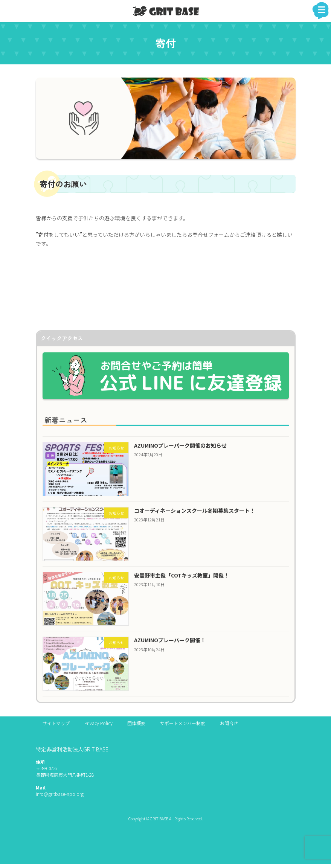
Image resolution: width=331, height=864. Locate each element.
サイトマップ (56, 723)
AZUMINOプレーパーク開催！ (169, 640)
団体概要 (136, 723)
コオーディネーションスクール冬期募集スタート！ (194, 510)
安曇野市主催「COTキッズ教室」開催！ (181, 575)
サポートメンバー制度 (182, 723)
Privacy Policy (98, 723)
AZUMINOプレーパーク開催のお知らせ (180, 445)
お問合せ (229, 723)
